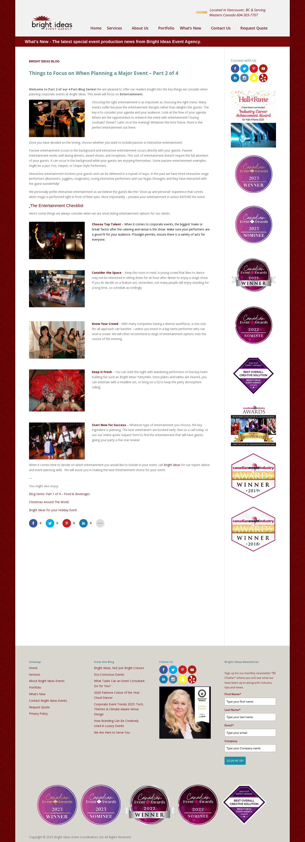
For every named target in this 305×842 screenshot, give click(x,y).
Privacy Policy (38, 713)
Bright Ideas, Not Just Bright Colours (119, 667)
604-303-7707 (247, 14)
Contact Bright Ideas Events (48, 700)
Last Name (233, 709)
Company (231, 740)
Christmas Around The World (49, 502)
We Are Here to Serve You (112, 731)
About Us (140, 29)
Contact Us (221, 29)
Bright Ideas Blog (44, 61)
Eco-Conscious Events (109, 673)
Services (114, 29)
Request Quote (254, 29)
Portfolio (166, 29)
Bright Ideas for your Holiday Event (53, 510)
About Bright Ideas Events (47, 680)
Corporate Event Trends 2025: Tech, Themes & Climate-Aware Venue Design (119, 708)
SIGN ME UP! (235, 760)
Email (229, 724)
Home (95, 29)
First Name (233, 693)
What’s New (190, 29)
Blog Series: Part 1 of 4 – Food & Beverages (59, 494)
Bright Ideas (172, 465)
